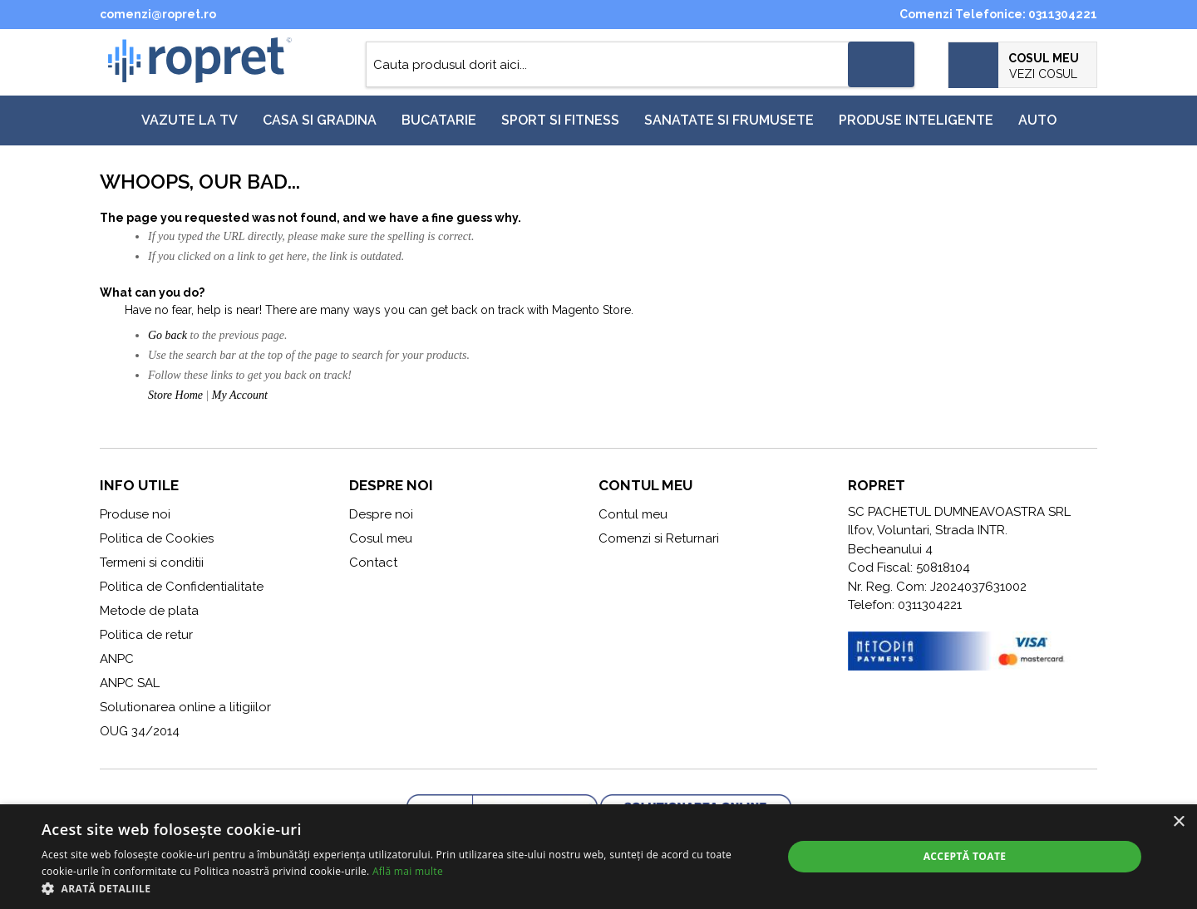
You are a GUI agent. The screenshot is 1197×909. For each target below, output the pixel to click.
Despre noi (381, 514)
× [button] (1178, 822)
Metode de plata (149, 610)
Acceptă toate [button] (965, 856)
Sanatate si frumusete (729, 120)
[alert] (598, 856)
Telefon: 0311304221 (905, 604)
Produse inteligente (916, 120)
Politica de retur (146, 634)
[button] (401, 888)
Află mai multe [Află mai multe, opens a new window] (407, 871)
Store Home (175, 395)
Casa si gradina (320, 120)
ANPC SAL (130, 683)
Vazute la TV (189, 120)
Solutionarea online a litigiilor (185, 707)
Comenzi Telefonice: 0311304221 (998, 14)
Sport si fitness (560, 120)
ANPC (117, 658)
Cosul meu (380, 538)
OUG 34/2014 (140, 731)
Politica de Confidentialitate (182, 586)
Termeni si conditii (152, 562)
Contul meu (632, 514)
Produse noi (135, 514)
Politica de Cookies (157, 538)
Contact (373, 562)
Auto (1037, 120)
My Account (240, 395)
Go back (167, 335)
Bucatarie (438, 120)
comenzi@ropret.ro (158, 14)
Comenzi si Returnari (658, 538)
